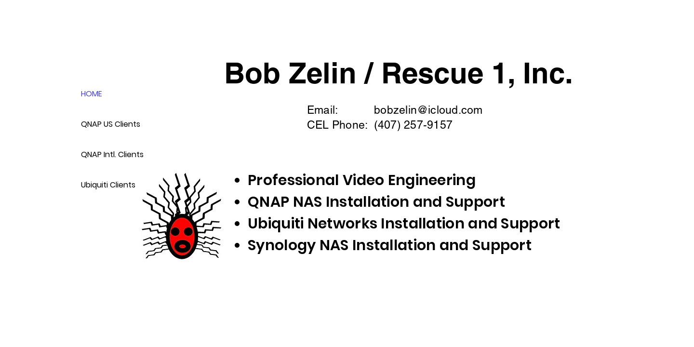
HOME (91, 93)
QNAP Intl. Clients (111, 154)
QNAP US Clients (110, 124)
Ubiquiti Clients (108, 184)
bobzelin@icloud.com (428, 110)
